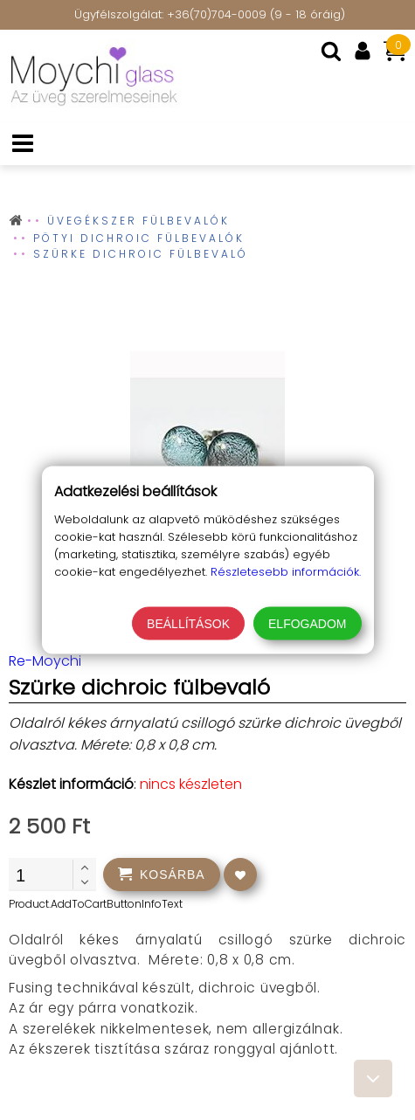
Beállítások (188, 624)
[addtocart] (161, 874)
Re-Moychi (45, 661)
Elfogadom (307, 624)
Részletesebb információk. (286, 571)
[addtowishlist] (240, 874)
